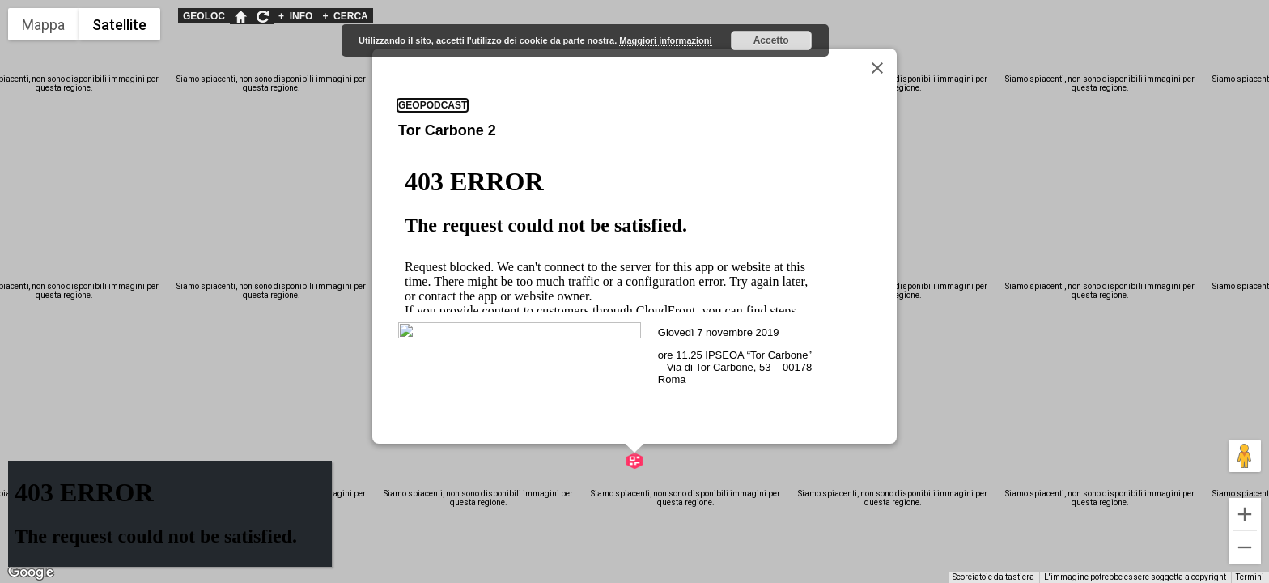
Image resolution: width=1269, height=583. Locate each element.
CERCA (344, 16)
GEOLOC (204, 16)
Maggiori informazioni (665, 40)
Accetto (771, 40)
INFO (295, 16)
